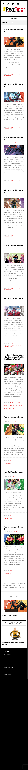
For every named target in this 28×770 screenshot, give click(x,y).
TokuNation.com (8, 667)
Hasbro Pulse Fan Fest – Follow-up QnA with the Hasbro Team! (14, 357)
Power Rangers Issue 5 (13, 528)
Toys (13, 408)
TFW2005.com (8, 654)
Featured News (13, 402)
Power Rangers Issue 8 (13, 138)
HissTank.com (7, 674)
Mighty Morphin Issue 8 (13, 191)
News (19, 402)
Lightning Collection (13, 405)
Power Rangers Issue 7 (13, 246)
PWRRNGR (14, 11)
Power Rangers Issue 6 (13, 418)
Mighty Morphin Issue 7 (13, 299)
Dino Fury (20, 404)
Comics (11, 72)
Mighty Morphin (8, 128)
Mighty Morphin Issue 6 (13, 473)
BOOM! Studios (13, 74)
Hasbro (5, 405)
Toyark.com (7, 661)
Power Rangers (7, 75)
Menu (15, 18)
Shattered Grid (7, 408)
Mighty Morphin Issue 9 (13, 85)
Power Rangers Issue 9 (13, 30)
